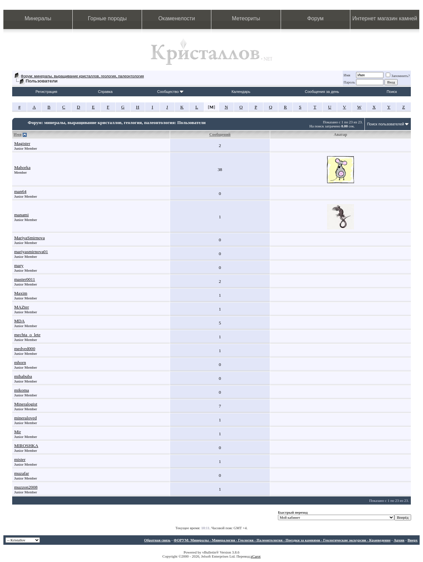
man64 (20, 191)
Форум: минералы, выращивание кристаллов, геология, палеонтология (82, 76)
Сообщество (170, 92)
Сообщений (220, 134)
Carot (256, 556)
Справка (105, 92)
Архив (399, 540)
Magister (22, 143)
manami (21, 214)
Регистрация (46, 92)
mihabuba (23, 376)
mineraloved (25, 417)
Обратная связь (157, 540)
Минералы (38, 18)
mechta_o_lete (27, 334)
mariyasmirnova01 (31, 251)
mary (18, 265)
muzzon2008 (26, 487)
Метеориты (246, 18)
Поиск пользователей (385, 124)
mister (19, 459)
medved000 (24, 348)
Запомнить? (398, 76)
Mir (17, 431)
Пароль (349, 82)
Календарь (241, 92)
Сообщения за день (322, 92)
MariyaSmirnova (29, 237)
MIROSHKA (26, 445)
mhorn (20, 362)
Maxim (20, 293)
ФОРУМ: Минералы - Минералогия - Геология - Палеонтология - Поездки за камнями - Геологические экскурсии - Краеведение (282, 540)
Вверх (412, 540)
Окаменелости (176, 18)
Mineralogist (25, 404)
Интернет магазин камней (384, 18)
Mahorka (22, 167)
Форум (315, 18)
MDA (19, 320)
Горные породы (107, 18)
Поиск (391, 92)
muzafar (21, 473)
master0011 (24, 279)
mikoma (21, 390)
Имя (347, 75)
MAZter (21, 307)
